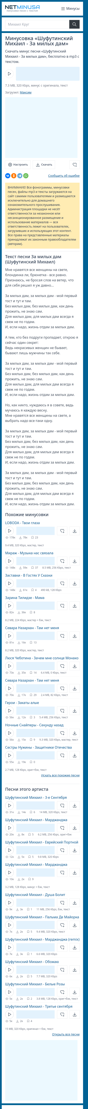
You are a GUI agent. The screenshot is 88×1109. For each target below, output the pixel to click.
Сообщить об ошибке (64, 176)
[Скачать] (44, 165)
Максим (25, 92)
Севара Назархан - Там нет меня (32, 628)
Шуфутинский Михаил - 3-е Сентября (36, 797)
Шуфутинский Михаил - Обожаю (32, 962)
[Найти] (74, 24)
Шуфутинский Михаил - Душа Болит (35, 894)
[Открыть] (75, 531)
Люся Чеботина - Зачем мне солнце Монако (42, 658)
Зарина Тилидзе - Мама (25, 598)
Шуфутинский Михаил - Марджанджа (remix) (42, 939)
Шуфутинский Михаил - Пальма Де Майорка (42, 917)
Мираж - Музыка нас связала (29, 553)
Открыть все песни (66, 1034)
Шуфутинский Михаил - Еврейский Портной (41, 842)
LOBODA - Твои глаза (22, 523)
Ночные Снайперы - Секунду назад (34, 725)
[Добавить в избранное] (75, 165)
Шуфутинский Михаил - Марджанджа (36, 820)
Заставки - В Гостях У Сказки (28, 575)
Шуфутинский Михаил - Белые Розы (35, 984)
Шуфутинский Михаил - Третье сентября (39, 1006)
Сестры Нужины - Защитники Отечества (38, 747)
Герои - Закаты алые (22, 703)
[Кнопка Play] (9, 74)
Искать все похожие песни (60, 775)
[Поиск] (37, 24)
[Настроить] (17, 165)
